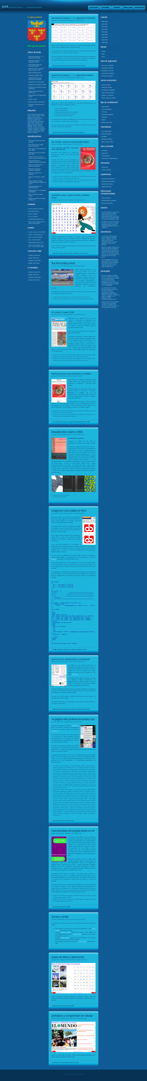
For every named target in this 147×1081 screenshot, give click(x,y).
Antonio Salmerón (75, 1074)
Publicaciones (105, 106)
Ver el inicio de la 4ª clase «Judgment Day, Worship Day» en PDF (71, 422)
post (5, 6)
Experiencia (105, 153)
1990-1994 (104, 40)
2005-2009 (104, 32)
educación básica (139, 7)
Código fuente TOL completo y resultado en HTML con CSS (69, 649)
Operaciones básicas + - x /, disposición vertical (36, 61)
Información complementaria (109, 158)
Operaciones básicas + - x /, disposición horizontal (36, 57)
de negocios (116, 7)
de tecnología (105, 7)
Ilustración (104, 117)
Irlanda (103, 51)
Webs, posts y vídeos (107, 141)
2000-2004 (104, 34)
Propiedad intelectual (107, 114)
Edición (104, 119)
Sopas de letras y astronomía (36, 102)
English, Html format (33, 263)
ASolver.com (74, 725)
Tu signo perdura (35, 17)
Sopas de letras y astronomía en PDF (63, 1005)
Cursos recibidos (106, 170)
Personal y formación (107, 76)
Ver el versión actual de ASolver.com (63, 820)
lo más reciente (94, 7)
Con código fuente (107, 131)
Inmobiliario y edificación (108, 90)
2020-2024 (104, 24)
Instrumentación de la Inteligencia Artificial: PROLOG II (37, 161)
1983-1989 (104, 42)
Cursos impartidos (106, 109)
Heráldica (104, 136)
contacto (109, 296)
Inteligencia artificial (107, 139)
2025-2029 (104, 21)
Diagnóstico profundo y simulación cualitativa (34, 169)
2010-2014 (104, 29)
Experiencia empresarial (108, 181)
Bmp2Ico (53, 559)
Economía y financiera (108, 68)
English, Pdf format (33, 258)
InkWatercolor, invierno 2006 (36, 82)
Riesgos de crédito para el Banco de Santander (35, 165)
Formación (104, 150)
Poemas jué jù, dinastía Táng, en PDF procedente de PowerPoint (71, 709)
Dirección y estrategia (107, 65)
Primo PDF (75, 674)
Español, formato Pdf (34, 255)
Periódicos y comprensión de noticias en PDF (65, 1062)
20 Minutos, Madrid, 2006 (35, 75)
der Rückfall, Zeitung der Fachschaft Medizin (35, 65)
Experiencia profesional (108, 178)
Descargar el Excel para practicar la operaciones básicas (68, 65)
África (103, 56)
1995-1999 (104, 37)
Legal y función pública (108, 92)
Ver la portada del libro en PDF (61, 906)
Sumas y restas (32, 99)
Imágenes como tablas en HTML (37, 84)
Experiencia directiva (107, 184)
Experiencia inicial (106, 186)
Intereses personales (107, 203)
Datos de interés (106, 198)
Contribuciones (106, 156)
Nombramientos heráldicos (109, 200)
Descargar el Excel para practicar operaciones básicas (68, 132)
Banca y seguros (106, 84)
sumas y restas (65, 932)
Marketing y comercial (107, 70)
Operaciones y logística (108, 73)
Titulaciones (105, 167)
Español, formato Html (34, 260)
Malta (103, 54)
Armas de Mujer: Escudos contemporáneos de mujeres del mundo (37, 182)
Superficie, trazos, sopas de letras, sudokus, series (36, 69)
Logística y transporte (107, 95)
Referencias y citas (107, 122)
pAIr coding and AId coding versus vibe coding (35, 145)
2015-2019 (104, 26)
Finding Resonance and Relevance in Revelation (35, 78)
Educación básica (106, 134)
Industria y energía (107, 87)
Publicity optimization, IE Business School (35, 187)
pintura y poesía (128, 7)
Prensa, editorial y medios (109, 98)
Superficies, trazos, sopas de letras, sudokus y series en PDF (70, 253)
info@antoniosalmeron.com (35, 219)
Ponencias (104, 112)
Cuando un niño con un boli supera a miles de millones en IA (37, 157)
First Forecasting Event (34, 72)
